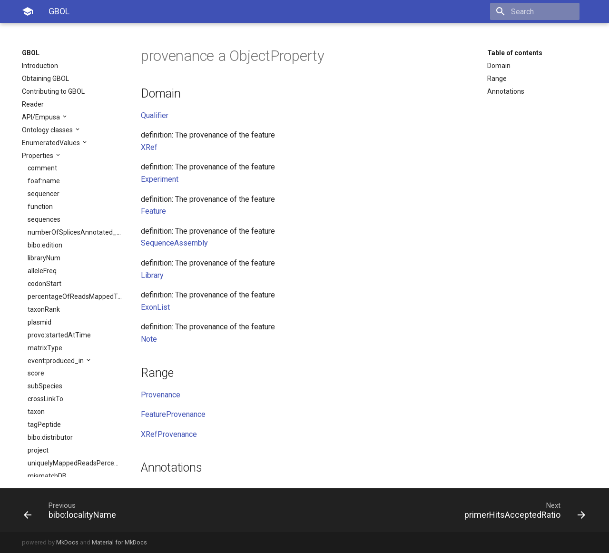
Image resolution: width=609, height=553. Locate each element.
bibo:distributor (50, 437)
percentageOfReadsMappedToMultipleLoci (75, 296)
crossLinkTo (45, 399)
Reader (33, 104)
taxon (36, 411)
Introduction (40, 65)
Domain (499, 65)
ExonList (155, 307)
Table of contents (514, 53)
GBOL (30, 53)
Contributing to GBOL (53, 91)
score (36, 373)
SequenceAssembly (174, 242)
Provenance (160, 394)
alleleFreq (42, 271)
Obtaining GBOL (45, 78)
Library (152, 275)
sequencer (43, 194)
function (40, 206)
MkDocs (67, 542)
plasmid (39, 322)
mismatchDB (47, 476)
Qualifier (154, 115)
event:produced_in (56, 361)
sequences (44, 219)
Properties (38, 155)
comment (42, 168)
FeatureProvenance (173, 414)
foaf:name (44, 181)
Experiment (159, 179)
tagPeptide (44, 424)
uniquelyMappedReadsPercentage (75, 463)
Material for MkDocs (119, 542)
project (38, 450)
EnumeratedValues (51, 143)
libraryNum (44, 258)
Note (149, 339)
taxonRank (44, 309)
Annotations (505, 91)
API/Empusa (41, 117)
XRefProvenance (169, 434)
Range (497, 78)
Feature (153, 211)
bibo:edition (45, 245)
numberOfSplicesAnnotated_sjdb (75, 232)
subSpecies (45, 386)
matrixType (45, 348)
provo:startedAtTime (59, 335)
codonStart (44, 283)
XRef (149, 147)
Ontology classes (48, 130)
